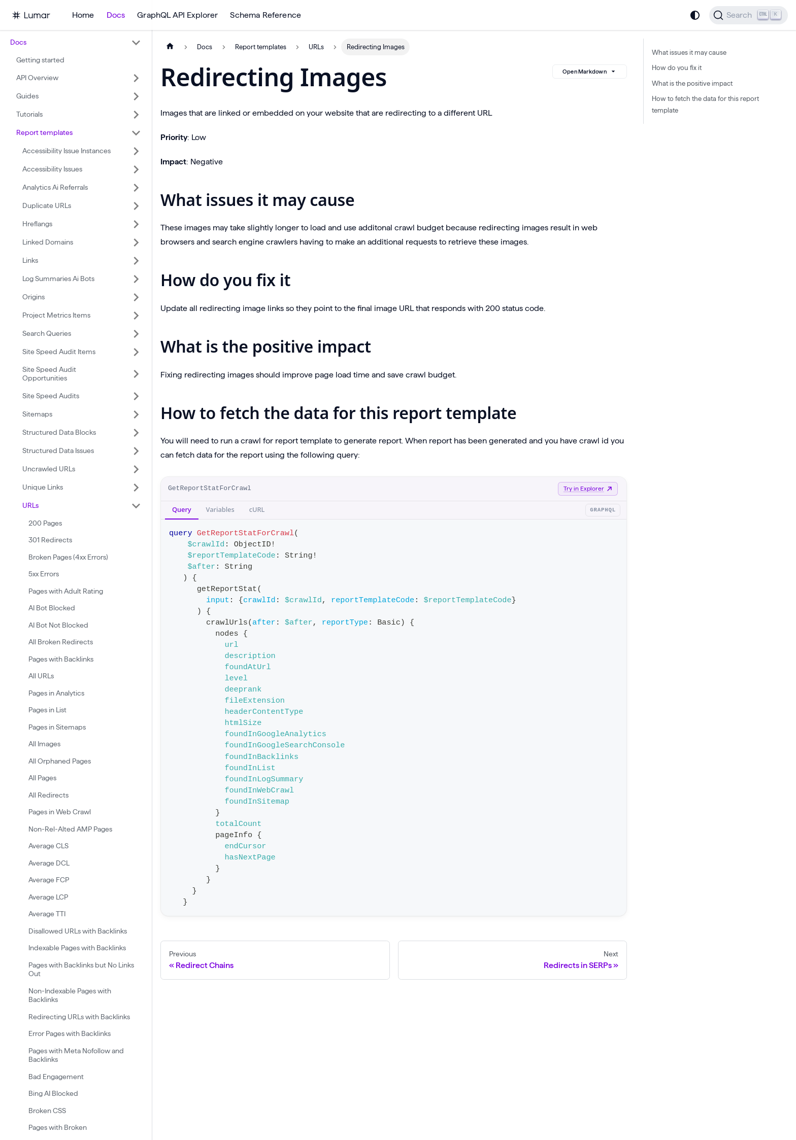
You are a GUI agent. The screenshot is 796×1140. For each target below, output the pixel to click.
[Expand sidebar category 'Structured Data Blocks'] (136, 433)
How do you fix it (677, 67)
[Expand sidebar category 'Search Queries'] (136, 334)
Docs (116, 15)
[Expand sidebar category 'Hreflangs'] (136, 224)
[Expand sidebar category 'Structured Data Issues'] (136, 451)
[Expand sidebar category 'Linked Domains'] (136, 242)
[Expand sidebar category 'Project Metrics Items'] (136, 315)
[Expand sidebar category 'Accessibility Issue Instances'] (136, 151)
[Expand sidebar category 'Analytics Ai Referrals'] (136, 188)
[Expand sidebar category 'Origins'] (136, 297)
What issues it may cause (689, 52)
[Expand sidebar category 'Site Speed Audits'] (136, 396)
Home (83, 15)
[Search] (748, 15)
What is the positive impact (692, 83)
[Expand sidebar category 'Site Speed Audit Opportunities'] (136, 374)
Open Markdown (589, 71)
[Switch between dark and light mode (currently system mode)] (695, 15)
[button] (75, 42)
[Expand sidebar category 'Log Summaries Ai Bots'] (136, 279)
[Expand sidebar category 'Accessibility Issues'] (136, 169)
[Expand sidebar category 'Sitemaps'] (136, 414)
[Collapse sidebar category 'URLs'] (136, 506)
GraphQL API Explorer (177, 15)
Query (181, 509)
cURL (257, 509)
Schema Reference (265, 15)
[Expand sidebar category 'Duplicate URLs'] (136, 206)
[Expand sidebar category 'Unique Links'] (136, 487)
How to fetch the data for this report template (705, 104)
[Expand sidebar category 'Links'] (136, 261)
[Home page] (170, 47)
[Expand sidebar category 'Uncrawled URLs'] (136, 469)
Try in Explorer (587, 488)
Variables (220, 509)
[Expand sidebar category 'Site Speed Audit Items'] (136, 352)
